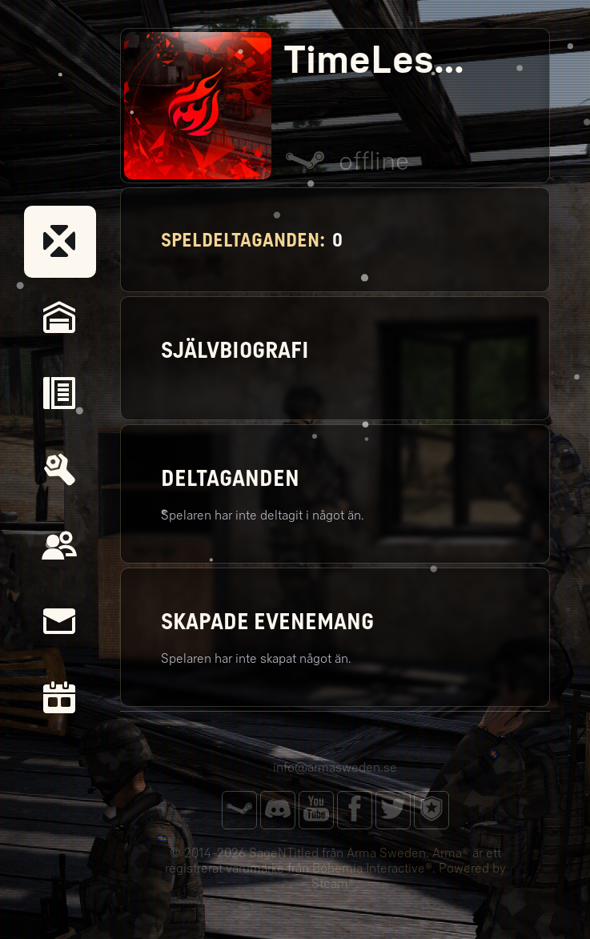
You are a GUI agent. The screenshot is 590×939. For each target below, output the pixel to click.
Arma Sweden (386, 853)
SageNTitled (284, 853)
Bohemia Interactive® (372, 868)
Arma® (450, 853)
